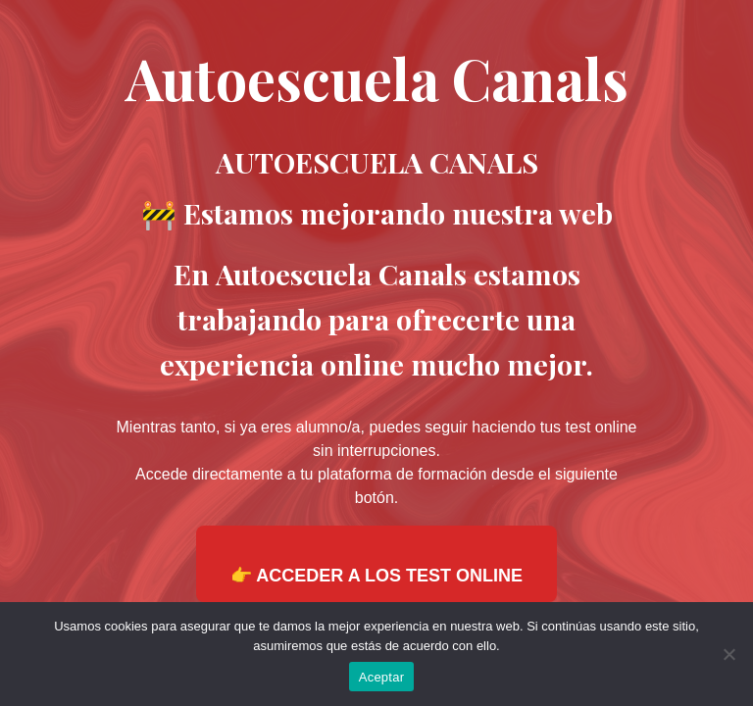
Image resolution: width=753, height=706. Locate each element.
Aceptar (382, 677)
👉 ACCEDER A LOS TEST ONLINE (376, 575)
